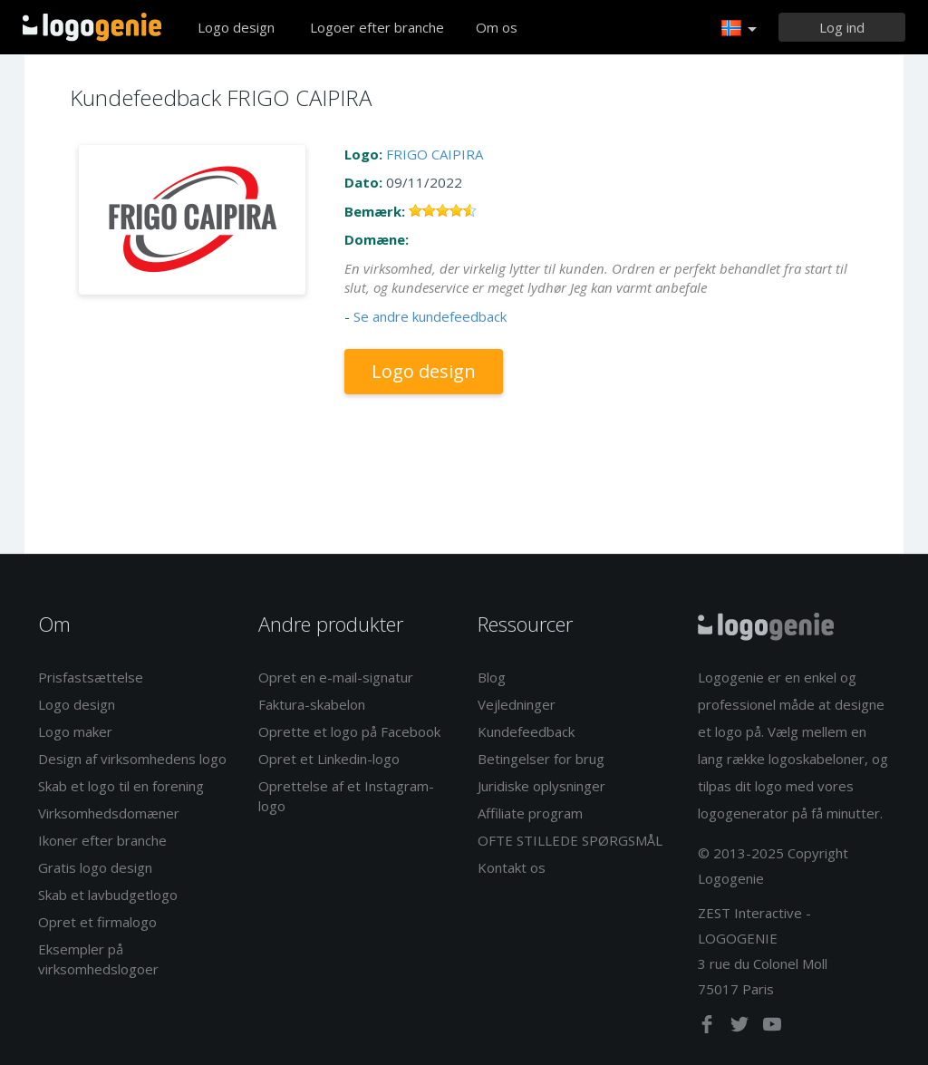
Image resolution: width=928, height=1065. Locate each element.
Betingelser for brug (541, 759)
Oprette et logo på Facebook (349, 731)
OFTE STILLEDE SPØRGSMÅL (570, 840)
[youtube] (772, 1028)
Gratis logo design (95, 867)
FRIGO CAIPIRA (434, 154)
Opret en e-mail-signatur (335, 677)
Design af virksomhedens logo (132, 759)
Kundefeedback (526, 731)
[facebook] (709, 1028)
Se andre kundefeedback (430, 316)
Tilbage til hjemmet (92, 27)
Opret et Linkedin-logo (329, 759)
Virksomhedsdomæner (108, 813)
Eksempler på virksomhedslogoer (98, 958)
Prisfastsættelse (90, 677)
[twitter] (741, 1028)
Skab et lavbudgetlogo (108, 895)
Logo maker (75, 731)
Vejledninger (517, 704)
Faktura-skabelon (311, 704)
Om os (496, 27)
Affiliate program (530, 813)
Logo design (236, 27)
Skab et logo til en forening (121, 786)
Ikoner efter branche (102, 840)
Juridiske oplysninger (541, 786)
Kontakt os (512, 867)
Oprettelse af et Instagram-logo (346, 795)
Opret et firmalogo (97, 922)
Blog (492, 677)
